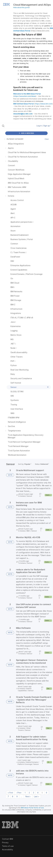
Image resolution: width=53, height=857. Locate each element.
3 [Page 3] (33, 793)
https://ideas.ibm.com (43, 104)
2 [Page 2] (29, 793)
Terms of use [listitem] (8, 846)
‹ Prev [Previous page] (18, 793)
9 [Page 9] (17, 796)
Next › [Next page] (28, 796)
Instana (22, 496)
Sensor (29, 496)
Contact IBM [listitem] (7, 839)
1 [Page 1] (25, 793)
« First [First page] (10, 793)
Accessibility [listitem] (7, 849)
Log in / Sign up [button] (44, 126)
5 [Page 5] (42, 793)
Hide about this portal (21, 7)
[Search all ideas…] (16, 125)
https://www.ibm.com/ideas (25, 96)
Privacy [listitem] (5, 842)
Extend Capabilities (24, 690)
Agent (28, 785)
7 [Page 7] (8, 796)
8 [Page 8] (12, 796)
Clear (47, 139)
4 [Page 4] (37, 793)
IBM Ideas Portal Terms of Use (32, 808)
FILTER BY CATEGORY (13, 139)
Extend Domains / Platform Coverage (28, 763)
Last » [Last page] (36, 796)
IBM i (28, 531)
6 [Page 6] (46, 793)
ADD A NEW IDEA (26, 133)
